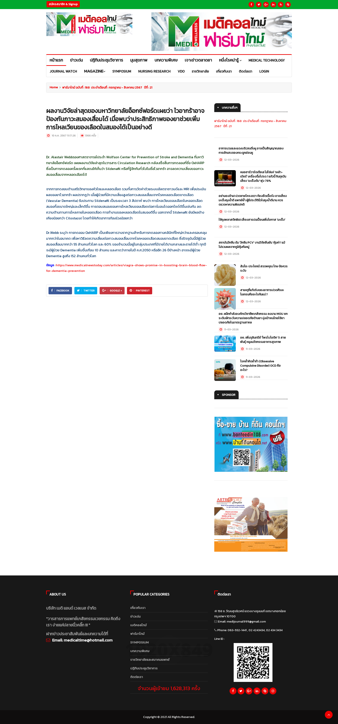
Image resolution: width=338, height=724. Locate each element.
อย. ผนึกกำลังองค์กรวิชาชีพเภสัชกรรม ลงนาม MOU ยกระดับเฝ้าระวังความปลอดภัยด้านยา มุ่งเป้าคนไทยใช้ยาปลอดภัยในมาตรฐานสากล (253, 318)
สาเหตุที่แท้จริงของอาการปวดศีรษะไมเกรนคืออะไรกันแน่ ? (262, 292)
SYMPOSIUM (139, 642)
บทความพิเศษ (139, 650)
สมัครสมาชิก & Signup (63, 4)
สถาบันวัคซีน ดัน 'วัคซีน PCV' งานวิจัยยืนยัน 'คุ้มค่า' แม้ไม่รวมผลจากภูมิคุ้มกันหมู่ (252, 244)
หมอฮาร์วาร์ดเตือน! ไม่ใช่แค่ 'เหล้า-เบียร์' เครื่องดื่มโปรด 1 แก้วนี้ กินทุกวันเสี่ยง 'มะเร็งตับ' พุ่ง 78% (263, 176)
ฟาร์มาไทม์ (137, 633)
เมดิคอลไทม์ (138, 625)
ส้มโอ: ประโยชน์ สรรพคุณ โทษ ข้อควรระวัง (264, 268)
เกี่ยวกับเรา (138, 607)
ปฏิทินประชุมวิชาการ (144, 668)
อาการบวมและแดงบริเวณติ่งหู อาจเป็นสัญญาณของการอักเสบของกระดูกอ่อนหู (251, 150)
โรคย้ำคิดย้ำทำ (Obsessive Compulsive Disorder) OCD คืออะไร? (260, 365)
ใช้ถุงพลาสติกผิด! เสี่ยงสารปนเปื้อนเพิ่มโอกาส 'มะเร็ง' (252, 219)
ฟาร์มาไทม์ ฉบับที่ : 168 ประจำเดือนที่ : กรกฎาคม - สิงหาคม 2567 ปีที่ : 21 (107, 87)
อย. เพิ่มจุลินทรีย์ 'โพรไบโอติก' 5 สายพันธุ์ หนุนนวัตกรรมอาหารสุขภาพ (263, 339)
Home (54, 87)
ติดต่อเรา (136, 676)
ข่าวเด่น (135, 616)
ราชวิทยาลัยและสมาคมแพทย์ (149, 659)
